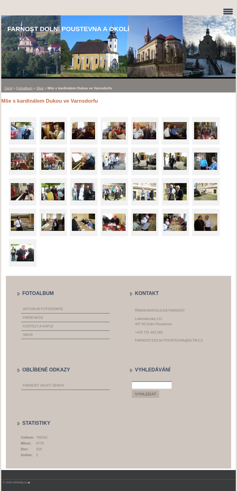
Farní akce (33, 317)
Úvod (8, 88)
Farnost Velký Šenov (43, 385)
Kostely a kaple (38, 326)
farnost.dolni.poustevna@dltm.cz (169, 340)
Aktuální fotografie (43, 309)
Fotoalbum (24, 88)
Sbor (40, 88)
